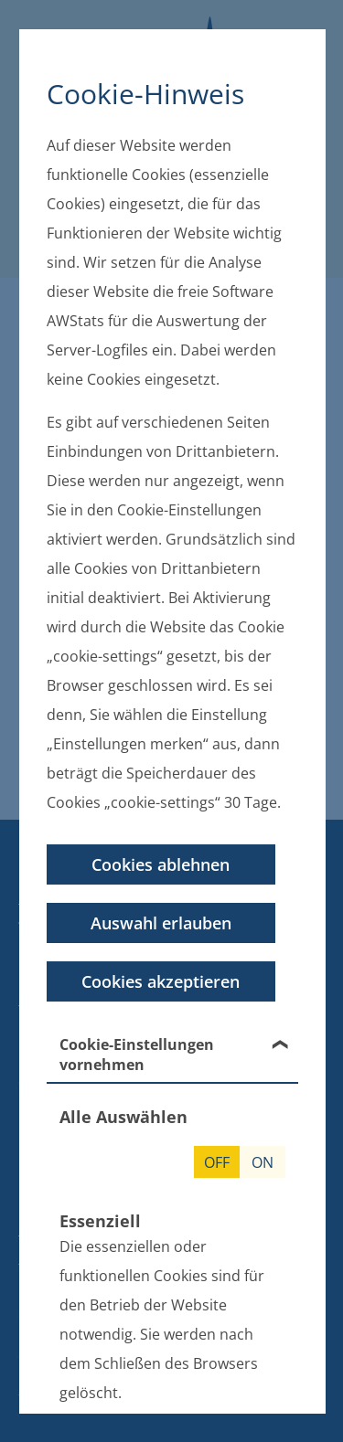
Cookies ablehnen (160, 864)
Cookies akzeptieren (160, 981)
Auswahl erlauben (160, 923)
